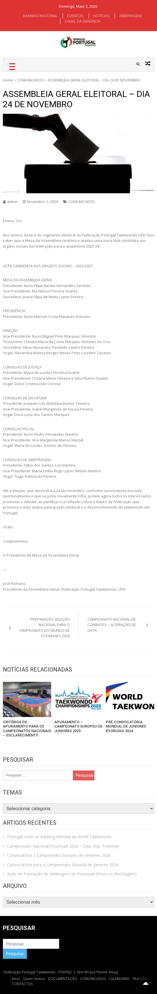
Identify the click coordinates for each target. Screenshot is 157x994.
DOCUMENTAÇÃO (62, 978)
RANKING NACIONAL (40, 15)
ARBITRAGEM (130, 15)
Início (16, 978)
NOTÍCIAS (101, 15)
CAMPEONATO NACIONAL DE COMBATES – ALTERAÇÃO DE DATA (112, 625)
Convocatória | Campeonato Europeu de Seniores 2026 (59, 855)
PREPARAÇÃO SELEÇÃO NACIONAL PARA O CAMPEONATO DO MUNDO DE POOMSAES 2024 (44, 628)
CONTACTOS (22, 983)
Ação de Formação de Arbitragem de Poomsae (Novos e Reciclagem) (72, 874)
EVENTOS (75, 15)
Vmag (113, 972)
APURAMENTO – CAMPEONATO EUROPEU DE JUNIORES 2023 (78, 726)
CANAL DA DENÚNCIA (82, 21)
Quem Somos (34, 978)
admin (12, 201)
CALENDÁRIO (119, 978)
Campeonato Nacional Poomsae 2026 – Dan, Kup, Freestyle (63, 846)
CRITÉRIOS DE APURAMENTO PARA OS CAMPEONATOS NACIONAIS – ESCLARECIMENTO (27, 729)
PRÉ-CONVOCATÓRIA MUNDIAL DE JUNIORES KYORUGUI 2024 (126, 726)
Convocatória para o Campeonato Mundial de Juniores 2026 (62, 864)
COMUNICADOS (30, 80)
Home (8, 80)
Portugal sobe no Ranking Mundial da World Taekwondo (59, 836)
